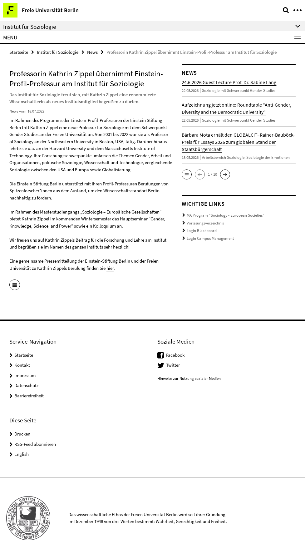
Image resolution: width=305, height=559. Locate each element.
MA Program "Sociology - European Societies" (225, 215)
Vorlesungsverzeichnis (205, 223)
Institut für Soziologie (57, 52)
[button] (187, 174)
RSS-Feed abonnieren (35, 444)
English (21, 454)
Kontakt (22, 365)
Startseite (18, 52)
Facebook (175, 355)
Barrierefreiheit (29, 396)
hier (110, 268)
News (92, 52)
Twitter (173, 365)
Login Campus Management (210, 238)
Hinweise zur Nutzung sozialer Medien (189, 378)
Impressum (25, 375)
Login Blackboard (202, 230)
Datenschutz (26, 385)
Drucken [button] (22, 434)
